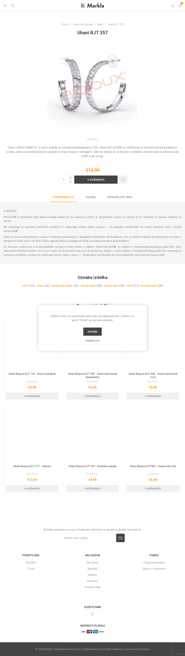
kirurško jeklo (149, 285)
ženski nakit (111, 285)
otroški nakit (88, 285)
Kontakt (30, 562)
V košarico (95, 179)
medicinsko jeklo (62, 285)
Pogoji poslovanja (154, 562)
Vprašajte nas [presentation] (119, 197)
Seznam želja (92, 587)
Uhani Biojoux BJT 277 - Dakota (32, 466)
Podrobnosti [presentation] (63, 197)
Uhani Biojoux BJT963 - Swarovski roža (153, 466)
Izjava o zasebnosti (154, 568)
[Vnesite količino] (63, 180)
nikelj (129, 285)
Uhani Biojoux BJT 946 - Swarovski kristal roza (153, 375)
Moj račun (92, 562)
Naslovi (92, 574)
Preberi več (92, 340)
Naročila (92, 568)
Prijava (120, 538)
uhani (40, 285)
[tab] (63, 197)
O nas (30, 568)
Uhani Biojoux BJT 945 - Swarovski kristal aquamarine (92, 375)
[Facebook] (92, 614)
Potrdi (92, 331)
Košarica (92, 581)
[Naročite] (88, 538)
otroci (25, 285)
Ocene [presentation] (91, 197)
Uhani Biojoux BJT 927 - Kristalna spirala (92, 466)
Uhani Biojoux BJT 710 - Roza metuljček (32, 373)
